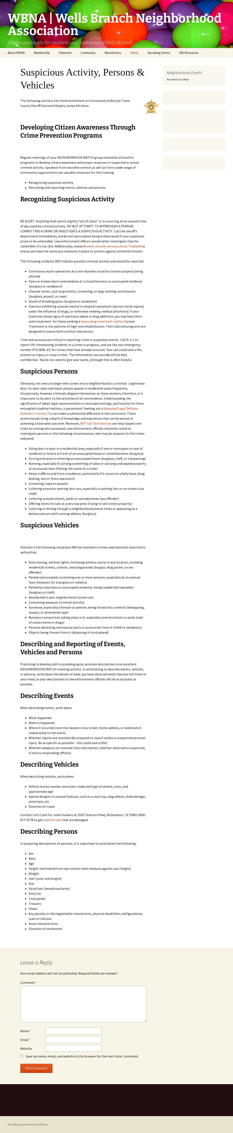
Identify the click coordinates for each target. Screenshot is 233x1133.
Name (25, 1031)
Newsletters (113, 53)
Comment (28, 982)
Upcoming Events (158, 53)
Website (26, 1048)
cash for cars (52, 820)
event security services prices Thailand (113, 246)
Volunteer (65, 53)
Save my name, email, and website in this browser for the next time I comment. (82, 1056)
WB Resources (188, 53)
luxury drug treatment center (102, 321)
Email (25, 1040)
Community (88, 53)
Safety (134, 53)
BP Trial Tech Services (95, 423)
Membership (42, 53)
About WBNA (16, 53)
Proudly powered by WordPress (28, 1124)
